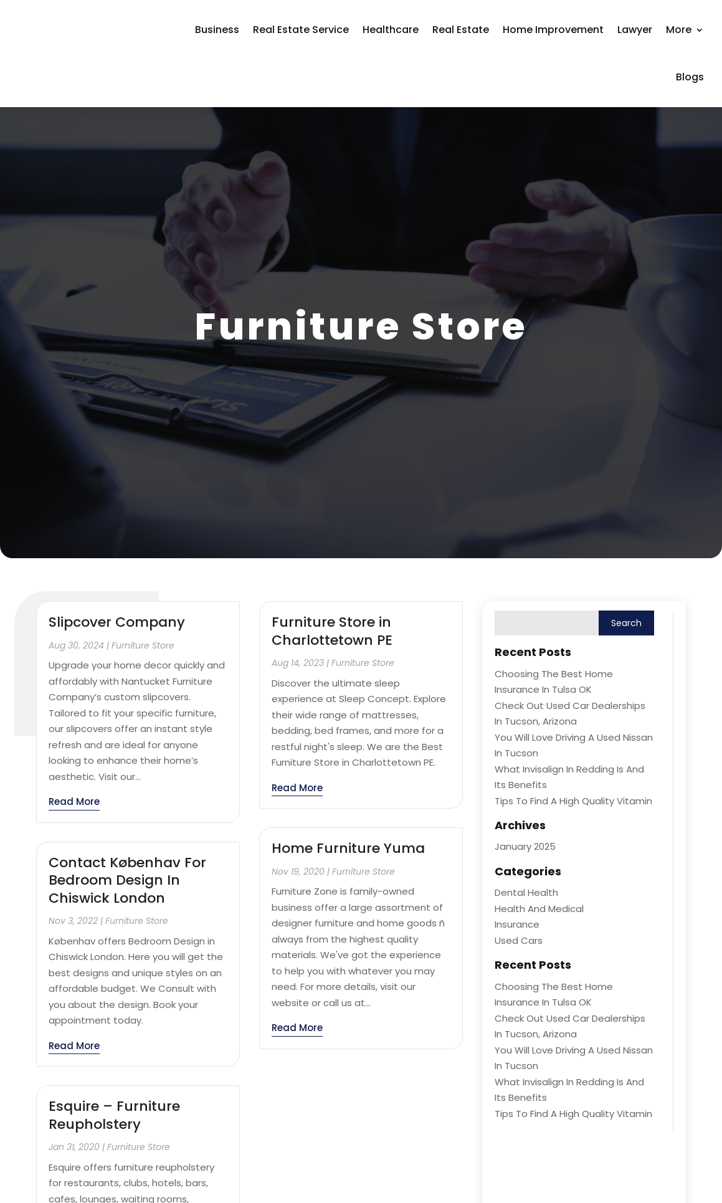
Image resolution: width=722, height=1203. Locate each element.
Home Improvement (553, 29)
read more (74, 801)
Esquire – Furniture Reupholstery (114, 1115)
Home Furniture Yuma (348, 848)
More (678, 29)
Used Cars (519, 940)
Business (217, 29)
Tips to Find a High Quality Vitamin (573, 800)
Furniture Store (143, 645)
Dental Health (526, 892)
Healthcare (391, 29)
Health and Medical (539, 908)
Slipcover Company (117, 622)
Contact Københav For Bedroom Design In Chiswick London (127, 880)
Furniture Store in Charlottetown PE (332, 631)
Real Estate (460, 29)
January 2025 (525, 846)
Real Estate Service (301, 29)
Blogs (690, 77)
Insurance (517, 924)
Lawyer (634, 29)
